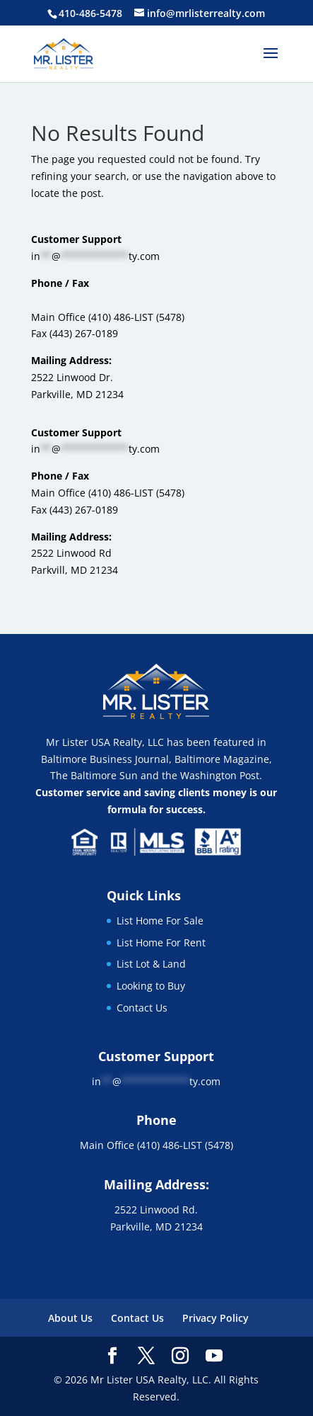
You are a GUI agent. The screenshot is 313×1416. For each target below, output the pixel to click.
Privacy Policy (215, 1318)
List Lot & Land (151, 963)
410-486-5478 (90, 13)
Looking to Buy (151, 985)
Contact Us (142, 1007)
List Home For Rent (161, 942)
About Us (70, 1318)
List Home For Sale (160, 920)
